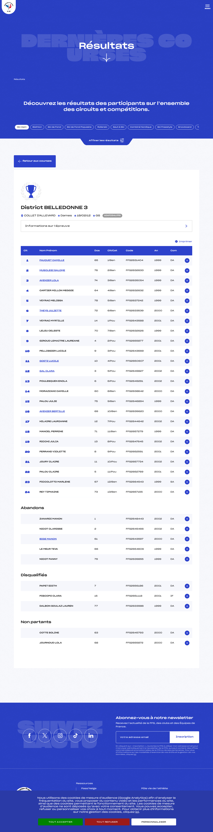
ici (135, 754)
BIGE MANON (48, 539)
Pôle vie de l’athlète (154, 789)
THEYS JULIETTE (50, 311)
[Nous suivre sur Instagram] (60, 736)
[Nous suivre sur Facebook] (29, 736)
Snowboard (185, 127)
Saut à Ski (118, 127)
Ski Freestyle (164, 127)
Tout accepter (60, 822)
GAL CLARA (47, 371)
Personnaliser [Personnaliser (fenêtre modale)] (153, 822)
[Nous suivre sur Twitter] (44, 736)
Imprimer (183, 241)
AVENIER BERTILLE (52, 411)
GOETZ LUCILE (49, 361)
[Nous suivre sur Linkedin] (92, 736)
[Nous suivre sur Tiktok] (76, 736)
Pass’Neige (88, 789)
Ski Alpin (22, 127)
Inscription (184, 737)
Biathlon (37, 127)
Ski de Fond (54, 127)
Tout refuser (107, 822)
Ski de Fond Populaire (79, 127)
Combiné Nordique (141, 127)
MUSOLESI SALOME (52, 270)
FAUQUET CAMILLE (51, 260)
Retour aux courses (35, 161)
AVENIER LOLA (49, 281)
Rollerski (102, 127)
